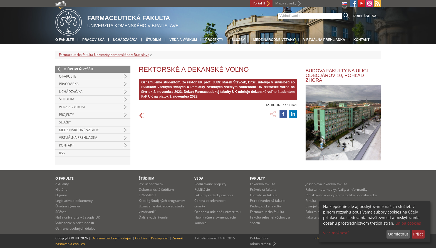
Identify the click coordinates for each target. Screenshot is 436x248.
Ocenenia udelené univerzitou (217, 211)
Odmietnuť (398, 234)
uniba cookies (408, 223)
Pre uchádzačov (151, 184)
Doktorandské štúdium (156, 189)
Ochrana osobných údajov (75, 228)
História (61, 189)
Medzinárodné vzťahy (274, 40)
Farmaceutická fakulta (267, 211)
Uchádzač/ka (125, 40)
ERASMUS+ (147, 195)
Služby (238, 40)
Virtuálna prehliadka (324, 40)
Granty (199, 206)
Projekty (214, 40)
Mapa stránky (285, 3)
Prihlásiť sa (364, 16)
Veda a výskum (183, 40)
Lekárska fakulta (262, 184)
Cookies (141, 238)
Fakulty (257, 178)
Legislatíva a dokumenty (74, 200)
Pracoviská (93, 40)
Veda (198, 178)
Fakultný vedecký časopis (213, 195)
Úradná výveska (67, 206)
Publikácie (202, 189)
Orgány (61, 195)
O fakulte (64, 40)
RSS (62, 153)
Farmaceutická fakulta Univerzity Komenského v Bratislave (104, 54)
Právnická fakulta (263, 189)
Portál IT (259, 3)
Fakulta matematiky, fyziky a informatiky (336, 189)
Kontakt (361, 40)
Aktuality (62, 184)
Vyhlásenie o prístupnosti (74, 222)
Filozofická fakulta (264, 195)
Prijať (418, 234)
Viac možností (336, 232)
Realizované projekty (210, 184)
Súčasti (60, 211)
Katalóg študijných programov (162, 200)
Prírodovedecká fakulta (268, 200)
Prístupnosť (160, 238)
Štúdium (153, 40)
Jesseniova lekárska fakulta (326, 184)
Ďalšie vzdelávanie (153, 217)
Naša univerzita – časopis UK (77, 217)
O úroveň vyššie (79, 69)
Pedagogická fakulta (265, 206)
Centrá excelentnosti (210, 200)
